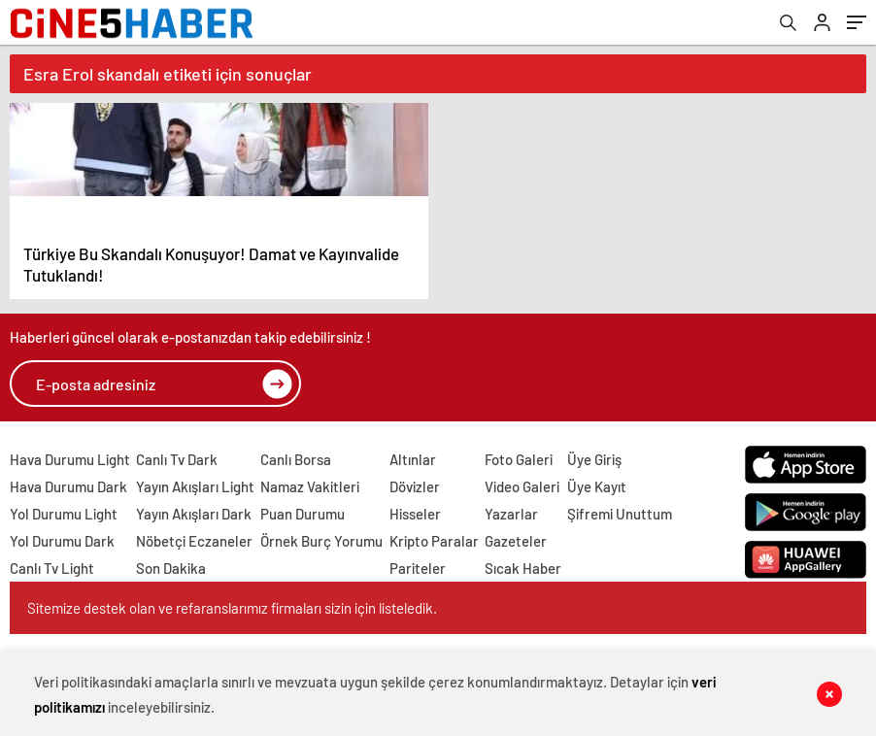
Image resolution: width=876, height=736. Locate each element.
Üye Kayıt (596, 486)
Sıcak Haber (523, 568)
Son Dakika (171, 568)
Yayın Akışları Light (195, 486)
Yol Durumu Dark (62, 541)
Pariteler (417, 568)
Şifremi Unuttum (619, 513)
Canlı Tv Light (52, 568)
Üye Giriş (594, 459)
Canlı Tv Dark (177, 459)
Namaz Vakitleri (309, 486)
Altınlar (412, 459)
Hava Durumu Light (70, 459)
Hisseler (415, 513)
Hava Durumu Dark (68, 486)
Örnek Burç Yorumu (321, 541)
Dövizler (414, 486)
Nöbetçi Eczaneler (194, 541)
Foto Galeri (519, 459)
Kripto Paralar (434, 541)
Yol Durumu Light (64, 513)
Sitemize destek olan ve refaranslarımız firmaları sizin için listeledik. (232, 608)
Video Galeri (522, 486)
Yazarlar (511, 513)
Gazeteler (516, 541)
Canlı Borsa (295, 459)
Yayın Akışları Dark (194, 513)
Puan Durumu (302, 513)
